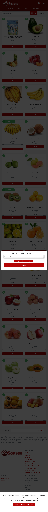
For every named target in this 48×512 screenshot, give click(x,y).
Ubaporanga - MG (28, 261)
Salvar (24, 265)
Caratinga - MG (18, 261)
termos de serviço (34, 500)
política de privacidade (18, 500)
